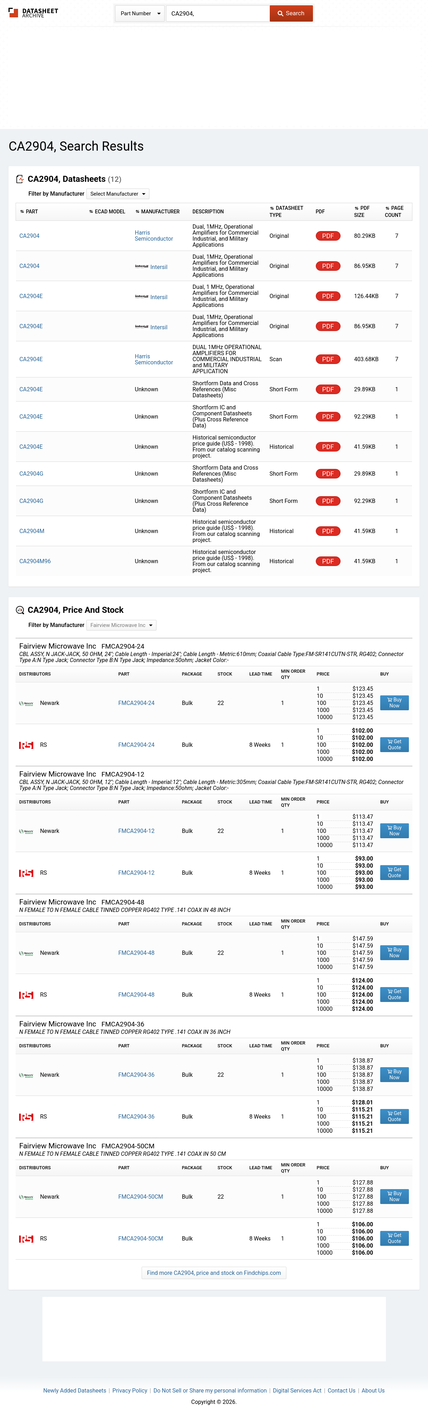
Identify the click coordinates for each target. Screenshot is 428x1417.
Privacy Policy (130, 1390)
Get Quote (394, 744)
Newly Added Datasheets (74, 1390)
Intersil (151, 267)
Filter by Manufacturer (56, 193)
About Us (373, 1390)
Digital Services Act (297, 1390)
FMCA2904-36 (136, 1074)
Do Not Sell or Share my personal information (210, 1390)
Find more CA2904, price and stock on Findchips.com (214, 1273)
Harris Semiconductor (154, 235)
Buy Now (394, 702)
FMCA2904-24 (136, 703)
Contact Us (342, 1390)
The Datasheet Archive (33, 12)
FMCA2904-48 (136, 953)
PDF (328, 236)
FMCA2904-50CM (140, 1196)
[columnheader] (50, 212)
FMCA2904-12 (136, 831)
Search (291, 13)
